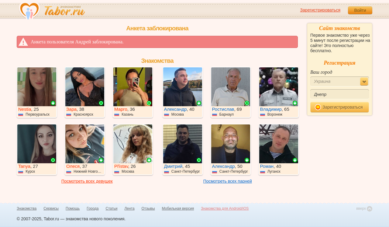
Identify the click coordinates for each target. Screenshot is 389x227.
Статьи (112, 208)
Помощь (73, 208)
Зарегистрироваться (320, 10)
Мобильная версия (178, 208)
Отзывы (148, 208)
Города (92, 208)
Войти (360, 10)
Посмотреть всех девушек (87, 181)
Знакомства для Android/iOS (225, 208)
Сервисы (51, 208)
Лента (129, 208)
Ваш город (321, 72)
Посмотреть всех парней (227, 181)
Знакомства (26, 208)
